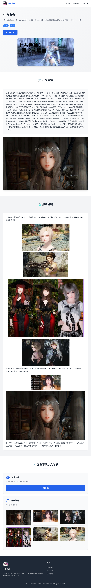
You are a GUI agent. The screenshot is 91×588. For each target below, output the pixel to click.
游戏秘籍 (76, 3)
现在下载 (85, 3)
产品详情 (67, 3)
